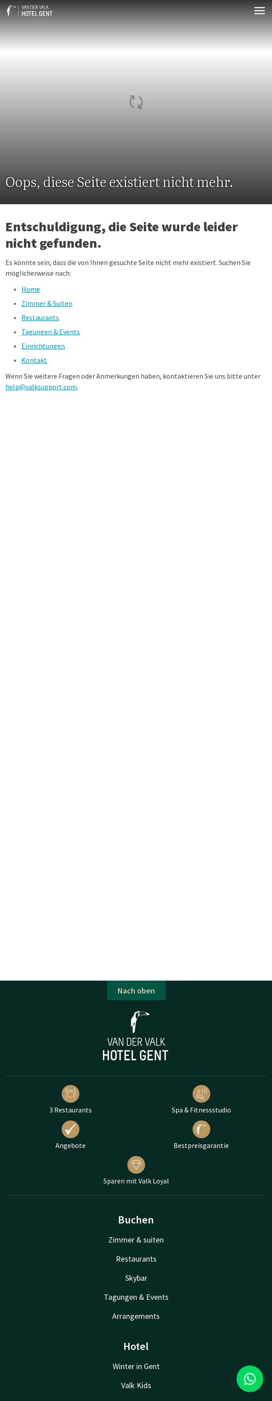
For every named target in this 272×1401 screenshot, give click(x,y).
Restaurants (40, 317)
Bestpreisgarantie (201, 1135)
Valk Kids (136, 1385)
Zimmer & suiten (136, 1240)
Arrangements (136, 1316)
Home (30, 289)
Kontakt (34, 360)
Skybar (136, 1278)
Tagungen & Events (50, 331)
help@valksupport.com (41, 386)
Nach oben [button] (136, 990)
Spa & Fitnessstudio (201, 1099)
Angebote (70, 1135)
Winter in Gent (136, 1366)
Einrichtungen (43, 345)
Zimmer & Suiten (46, 303)
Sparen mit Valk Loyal (136, 1170)
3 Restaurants (70, 1099)
